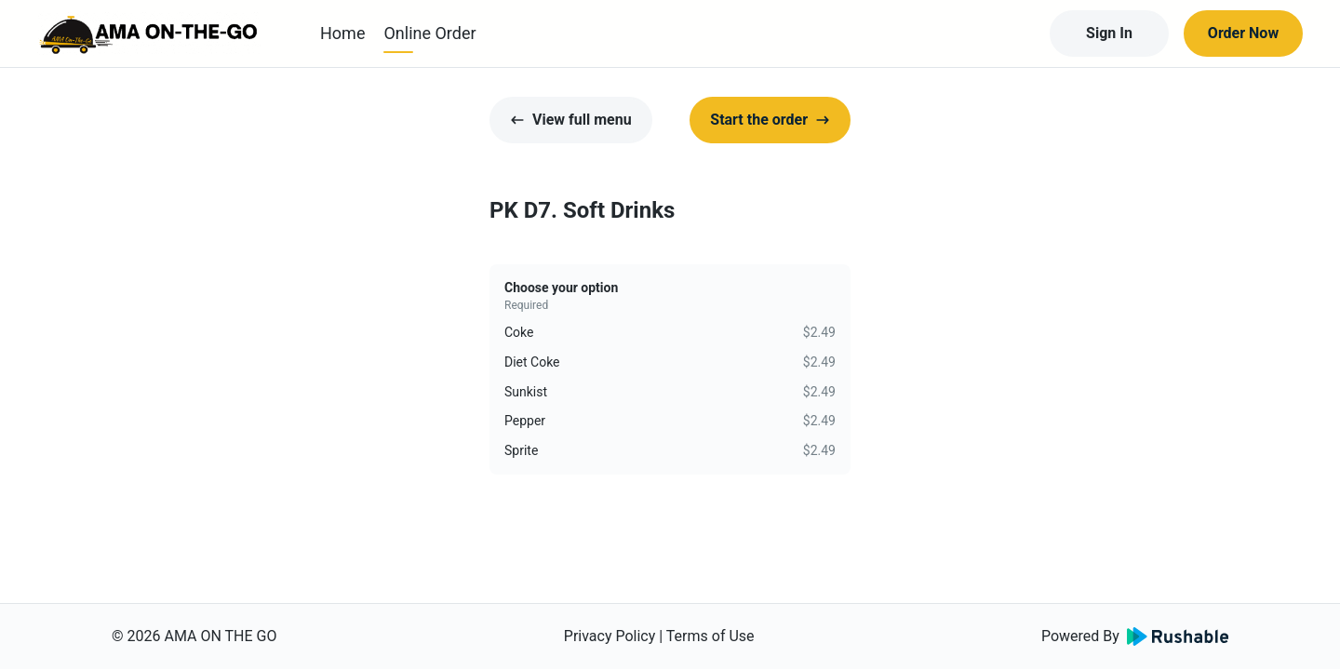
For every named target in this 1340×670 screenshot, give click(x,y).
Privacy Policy (610, 636)
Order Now (1243, 33)
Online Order (429, 33)
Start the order (770, 119)
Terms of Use (710, 636)
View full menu (571, 119)
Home (342, 33)
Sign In (1109, 33)
